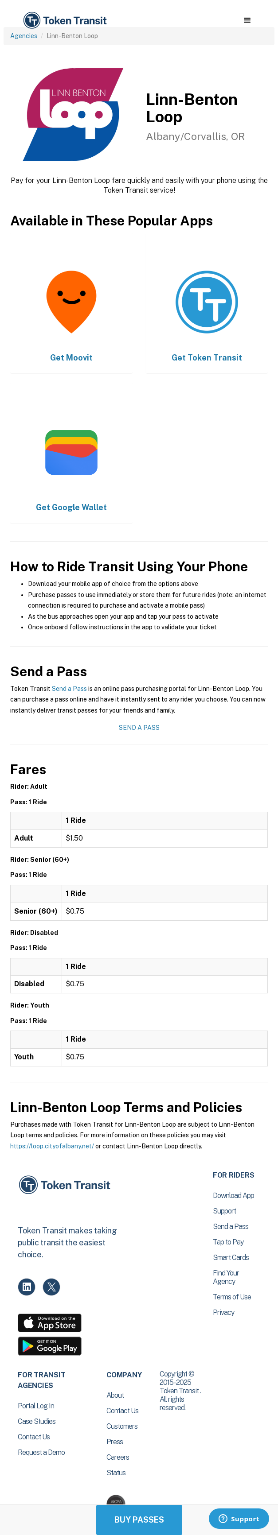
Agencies (23, 35)
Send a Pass (69, 688)
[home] (64, 20)
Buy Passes (139, 1519)
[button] (247, 20)
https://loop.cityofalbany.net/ (52, 1146)
